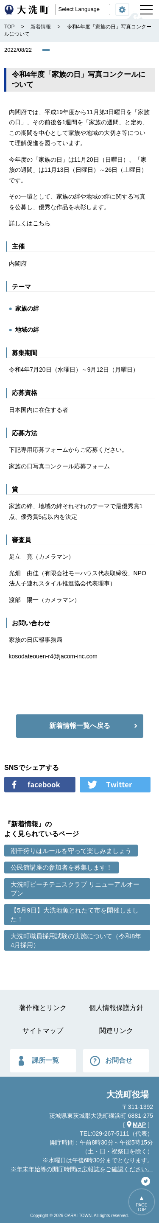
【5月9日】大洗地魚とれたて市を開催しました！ (75, 915)
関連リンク (116, 1030)
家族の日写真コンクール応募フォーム (59, 466)
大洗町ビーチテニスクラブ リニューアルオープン (75, 889)
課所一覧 (45, 1060)
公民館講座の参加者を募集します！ (61, 867)
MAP (139, 1124)
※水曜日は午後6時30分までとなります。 (97, 1160)
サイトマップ (42, 1030)
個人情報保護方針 (116, 1007)
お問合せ (118, 1060)
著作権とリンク (43, 1007)
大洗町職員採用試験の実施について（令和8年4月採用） (76, 940)
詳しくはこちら (29, 223)
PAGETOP (141, 1207)
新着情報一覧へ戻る (79, 725)
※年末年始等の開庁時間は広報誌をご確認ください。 (82, 1169)
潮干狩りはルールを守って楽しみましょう (71, 850)
